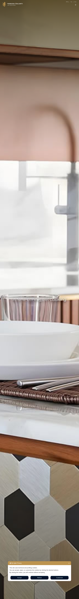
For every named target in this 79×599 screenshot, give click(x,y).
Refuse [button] (39, 577)
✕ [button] (69, 563)
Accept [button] (19, 577)
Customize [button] (59, 577)
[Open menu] (76, 5)
